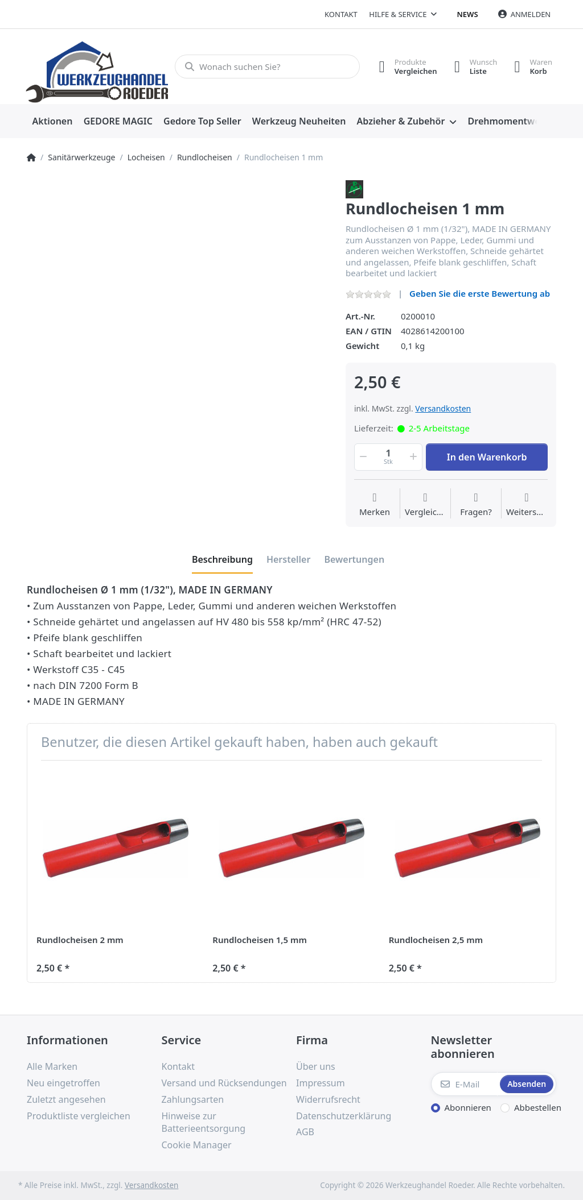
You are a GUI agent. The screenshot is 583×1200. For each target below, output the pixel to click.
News (467, 14)
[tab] (222, 559)
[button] (362, 457)
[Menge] (388, 457)
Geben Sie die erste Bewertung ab (479, 293)
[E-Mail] (464, 1084)
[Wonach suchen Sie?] (267, 66)
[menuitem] (52, 122)
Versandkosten (443, 408)
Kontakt (341, 14)
